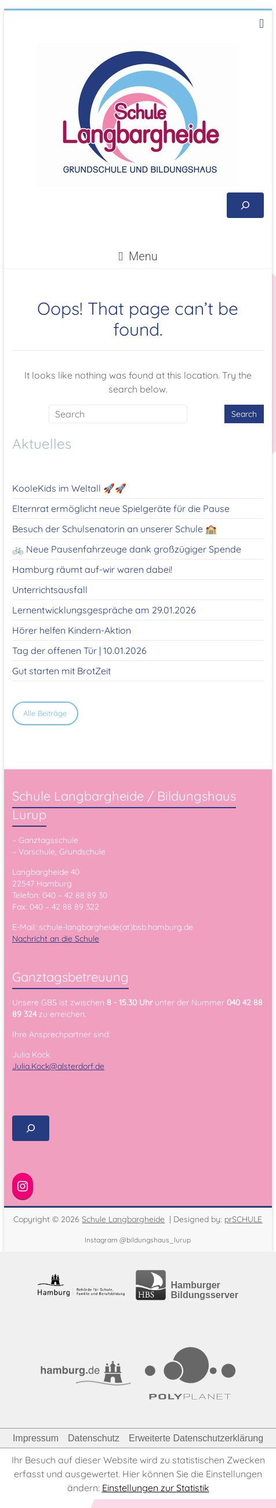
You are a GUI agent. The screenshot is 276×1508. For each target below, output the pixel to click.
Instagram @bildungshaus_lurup (138, 1240)
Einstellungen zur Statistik (155, 1488)
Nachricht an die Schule (55, 938)
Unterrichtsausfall (50, 589)
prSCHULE (243, 1219)
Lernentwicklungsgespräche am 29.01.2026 (104, 610)
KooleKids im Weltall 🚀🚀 (69, 488)
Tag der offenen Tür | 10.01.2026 (79, 650)
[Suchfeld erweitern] (245, 205)
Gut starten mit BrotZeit (61, 671)
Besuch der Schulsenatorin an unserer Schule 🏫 (114, 529)
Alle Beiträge (45, 713)
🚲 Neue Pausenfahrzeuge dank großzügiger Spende (126, 549)
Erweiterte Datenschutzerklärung (196, 1438)
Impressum (36, 1438)
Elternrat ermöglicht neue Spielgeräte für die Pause (121, 508)
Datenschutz (93, 1438)
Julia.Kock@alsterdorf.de (58, 1066)
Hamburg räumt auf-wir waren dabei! (92, 569)
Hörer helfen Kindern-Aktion (71, 630)
